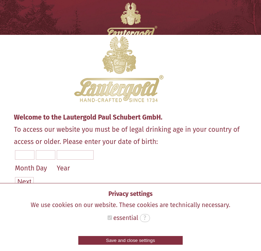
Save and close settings (130, 240)
